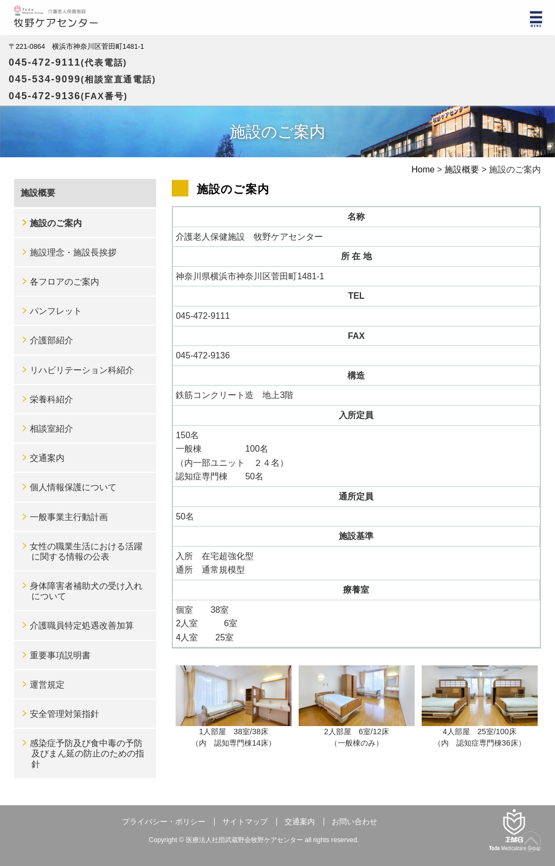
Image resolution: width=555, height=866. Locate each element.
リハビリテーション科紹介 (82, 370)
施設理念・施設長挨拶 (73, 252)
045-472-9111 (68, 62)
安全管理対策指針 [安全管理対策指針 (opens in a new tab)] (64, 714)
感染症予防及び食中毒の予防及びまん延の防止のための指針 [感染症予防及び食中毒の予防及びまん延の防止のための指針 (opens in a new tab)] (87, 753)
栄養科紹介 (51, 399)
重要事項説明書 (60, 655)
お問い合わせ (354, 822)
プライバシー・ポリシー (163, 822)
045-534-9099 (82, 79)
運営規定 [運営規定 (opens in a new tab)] (47, 684)
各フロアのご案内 (64, 281)
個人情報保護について (73, 487)
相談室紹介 (51, 428)
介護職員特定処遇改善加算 (82, 625)
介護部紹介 (51, 340)
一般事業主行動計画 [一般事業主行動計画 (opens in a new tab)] (69, 517)
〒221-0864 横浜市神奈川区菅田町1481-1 (76, 46)
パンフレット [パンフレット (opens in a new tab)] (56, 311)
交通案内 (47, 458)
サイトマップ (245, 822)
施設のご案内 (56, 223)
